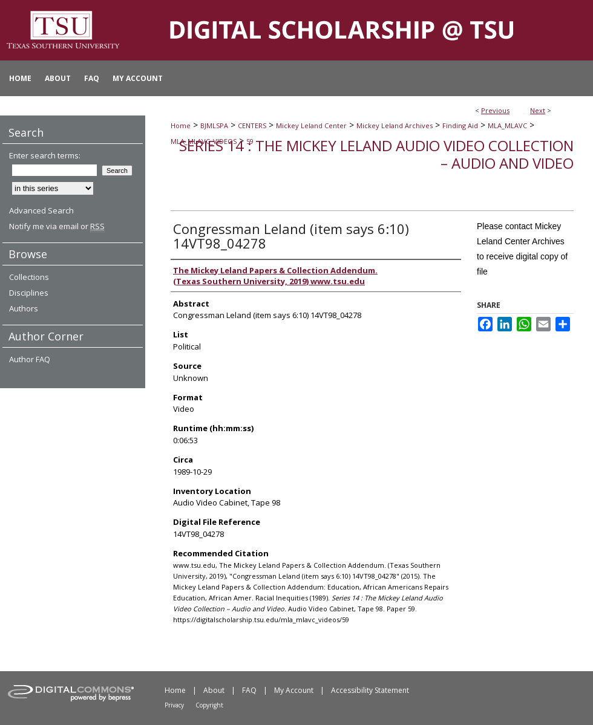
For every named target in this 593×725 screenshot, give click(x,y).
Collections (29, 276)
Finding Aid (460, 125)
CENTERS (252, 125)
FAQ (249, 690)
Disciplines (28, 292)
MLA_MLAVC (507, 125)
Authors (23, 308)
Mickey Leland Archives (394, 125)
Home (181, 125)
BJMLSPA (214, 125)
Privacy (174, 705)
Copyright (209, 705)
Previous (495, 110)
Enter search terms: (44, 155)
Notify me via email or (57, 226)
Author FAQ (29, 359)
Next (537, 110)
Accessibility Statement (370, 690)
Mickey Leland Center (311, 125)
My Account (293, 690)
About (213, 690)
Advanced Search (41, 210)
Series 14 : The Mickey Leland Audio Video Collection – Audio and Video (376, 154)
